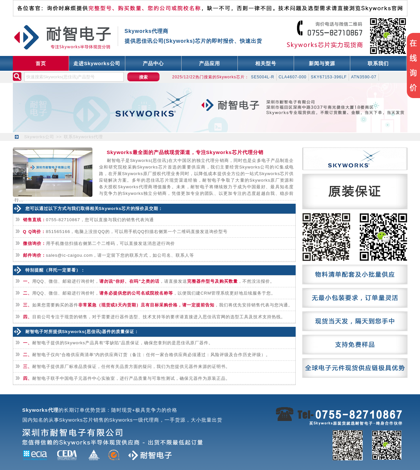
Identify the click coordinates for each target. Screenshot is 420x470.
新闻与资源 (322, 63)
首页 (41, 63)
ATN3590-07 (363, 77)
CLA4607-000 (293, 77)
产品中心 (153, 63)
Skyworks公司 (39, 136)
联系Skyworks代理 (83, 136)
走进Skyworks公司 (96, 63)
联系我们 (378, 63)
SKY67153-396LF (329, 77)
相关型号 (265, 63)
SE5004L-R (262, 77)
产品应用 (209, 63)
